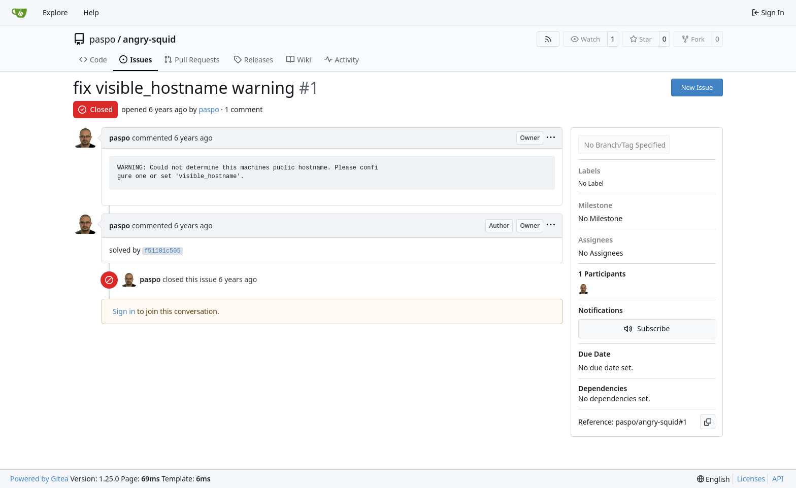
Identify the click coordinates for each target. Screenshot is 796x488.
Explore (55, 12)
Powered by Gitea (39, 478)
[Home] (19, 13)
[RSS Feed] (548, 39)
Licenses (751, 478)
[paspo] (584, 289)
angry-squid (149, 39)
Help (91, 12)
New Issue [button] (697, 87)
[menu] (551, 138)
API (777, 478)
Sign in (124, 311)
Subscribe (647, 328)
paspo (102, 39)
